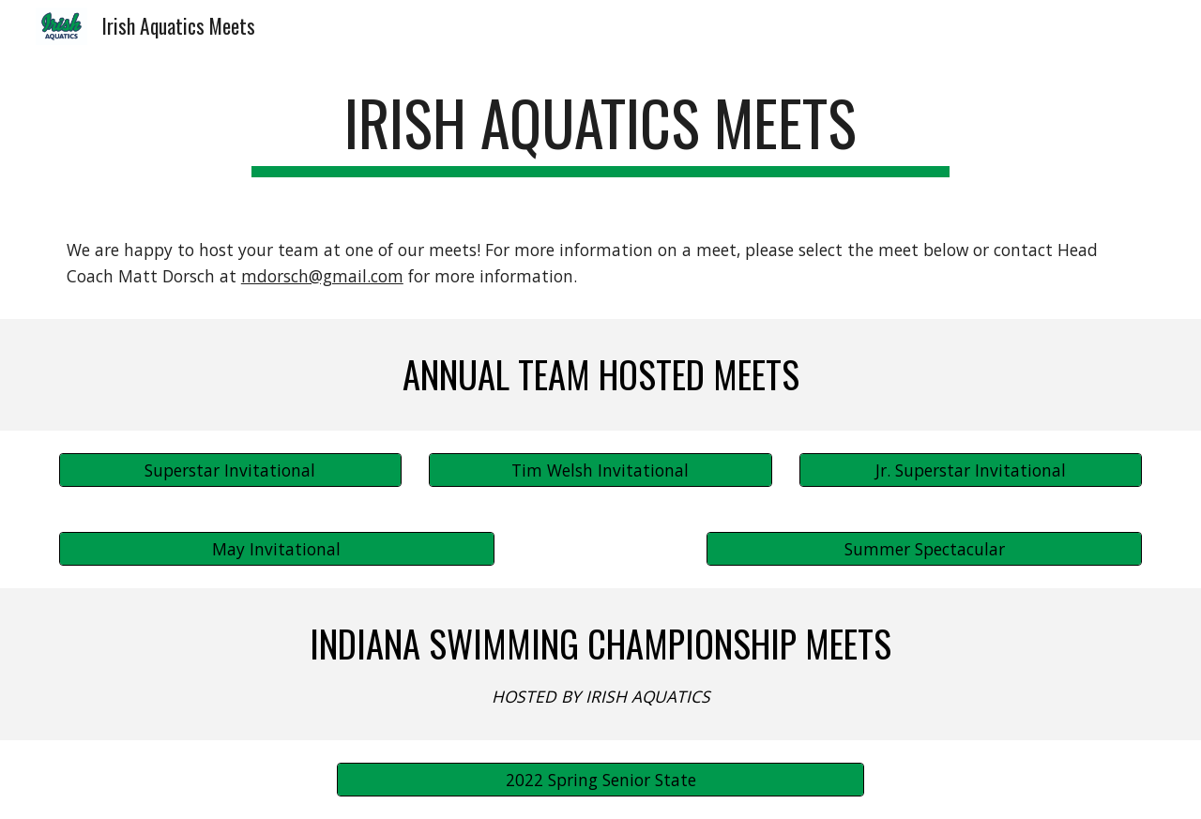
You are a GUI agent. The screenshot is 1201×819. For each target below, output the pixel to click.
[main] (600, 132)
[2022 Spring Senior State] (600, 779)
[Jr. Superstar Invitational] (970, 470)
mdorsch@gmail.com (322, 276)
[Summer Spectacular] (924, 549)
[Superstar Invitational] (230, 470)
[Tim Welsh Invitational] (600, 470)
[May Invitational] (277, 549)
